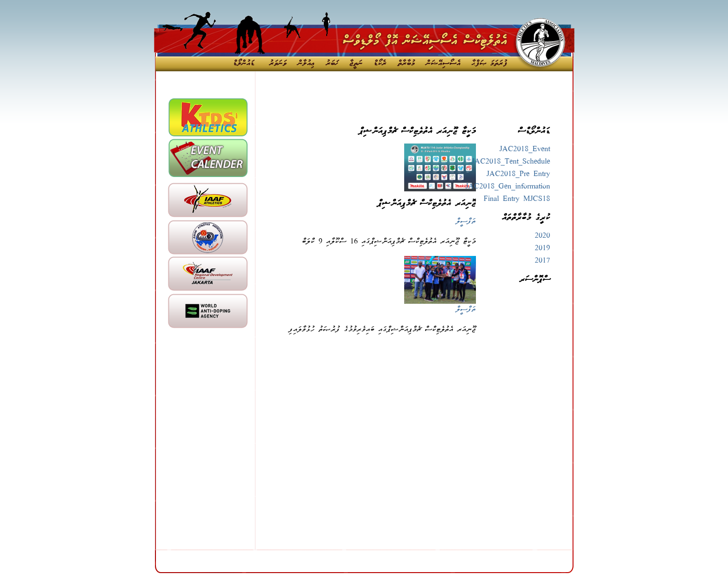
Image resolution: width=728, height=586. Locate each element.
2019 (542, 248)
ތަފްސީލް (466, 222)
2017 (542, 261)
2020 (542, 236)
